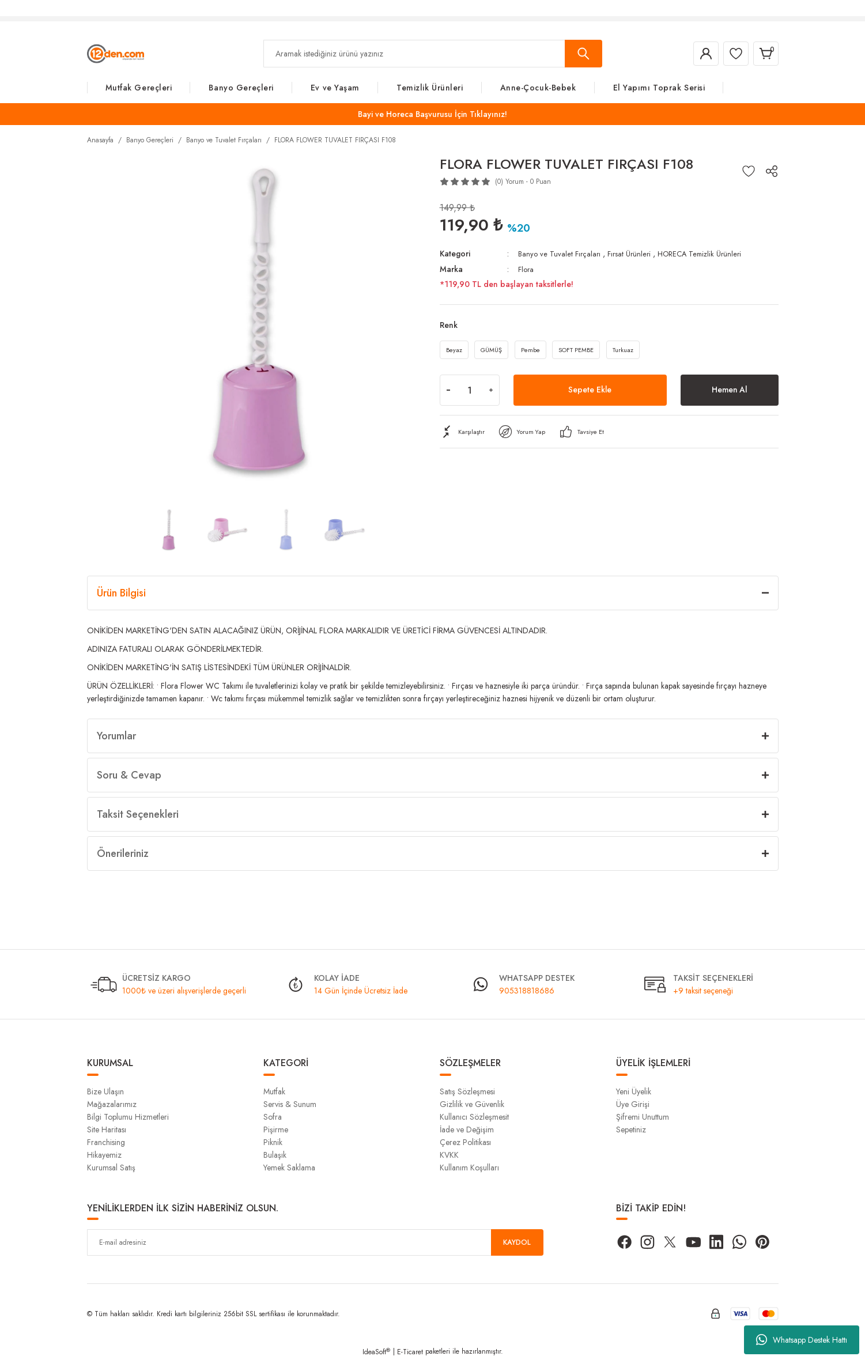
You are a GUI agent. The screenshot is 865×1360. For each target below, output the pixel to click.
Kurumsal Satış (111, 1167)
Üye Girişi (632, 1104)
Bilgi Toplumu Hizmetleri (128, 1117)
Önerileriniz (123, 853)
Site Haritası (106, 1129)
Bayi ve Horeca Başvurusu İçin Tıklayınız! (432, 114)
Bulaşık (274, 1155)
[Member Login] (694, 53)
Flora (526, 268)
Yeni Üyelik (633, 1091)
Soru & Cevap (129, 775)
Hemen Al (729, 393)
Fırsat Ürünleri (633, 253)
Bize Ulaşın (105, 1091)
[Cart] (764, 53)
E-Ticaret (410, 1352)
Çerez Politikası (465, 1142)
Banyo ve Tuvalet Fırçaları (560, 253)
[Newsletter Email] (315, 1242)
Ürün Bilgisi (121, 592)
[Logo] (115, 53)
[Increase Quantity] (491, 394)
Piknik (272, 1142)
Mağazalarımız (112, 1104)
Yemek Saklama (289, 1167)
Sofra (272, 1117)
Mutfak (274, 1091)
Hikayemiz (104, 1155)
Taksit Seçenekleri (138, 814)
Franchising (106, 1142)
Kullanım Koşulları (469, 1167)
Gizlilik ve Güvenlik (472, 1104)
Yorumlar (116, 735)
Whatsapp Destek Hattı (801, 1339)
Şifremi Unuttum (642, 1117)
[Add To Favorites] (749, 171)
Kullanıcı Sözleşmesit (474, 1117)
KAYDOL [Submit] (516, 1242)
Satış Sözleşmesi (467, 1091)
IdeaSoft (376, 1352)
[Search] (432, 53)
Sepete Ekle (590, 393)
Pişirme (275, 1129)
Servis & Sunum (289, 1104)
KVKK (449, 1155)
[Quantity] (469, 394)
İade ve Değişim (467, 1129)
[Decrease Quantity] (448, 394)
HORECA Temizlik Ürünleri (708, 253)
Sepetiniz (631, 1129)
